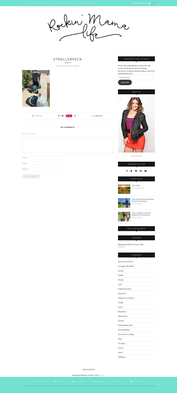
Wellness (121, 357)
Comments (37, 116)
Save (70, 116)
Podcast (46, 3)
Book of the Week (125, 262)
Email (25, 163)
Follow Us (121, 247)
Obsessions (122, 316)
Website (25, 169)
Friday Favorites (124, 289)
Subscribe (125, 82)
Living (120, 302)
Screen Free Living (126, 334)
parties (121, 321)
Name (25, 158)
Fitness (58, 3)
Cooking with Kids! (126, 266)
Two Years (136, 185)
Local (120, 307)
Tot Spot (121, 343)
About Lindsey (86, 3)
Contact (71, 3)
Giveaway (122, 293)
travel (120, 352)
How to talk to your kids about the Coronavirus (141, 214)
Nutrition (122, 311)
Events (121, 271)
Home (24, 3)
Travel (120, 348)
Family (35, 3)
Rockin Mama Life (125, 325)
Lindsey (99, 116)
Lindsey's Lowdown (126, 298)
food (120, 284)
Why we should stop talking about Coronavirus (143, 200)
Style (120, 339)
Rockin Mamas (124, 330)
